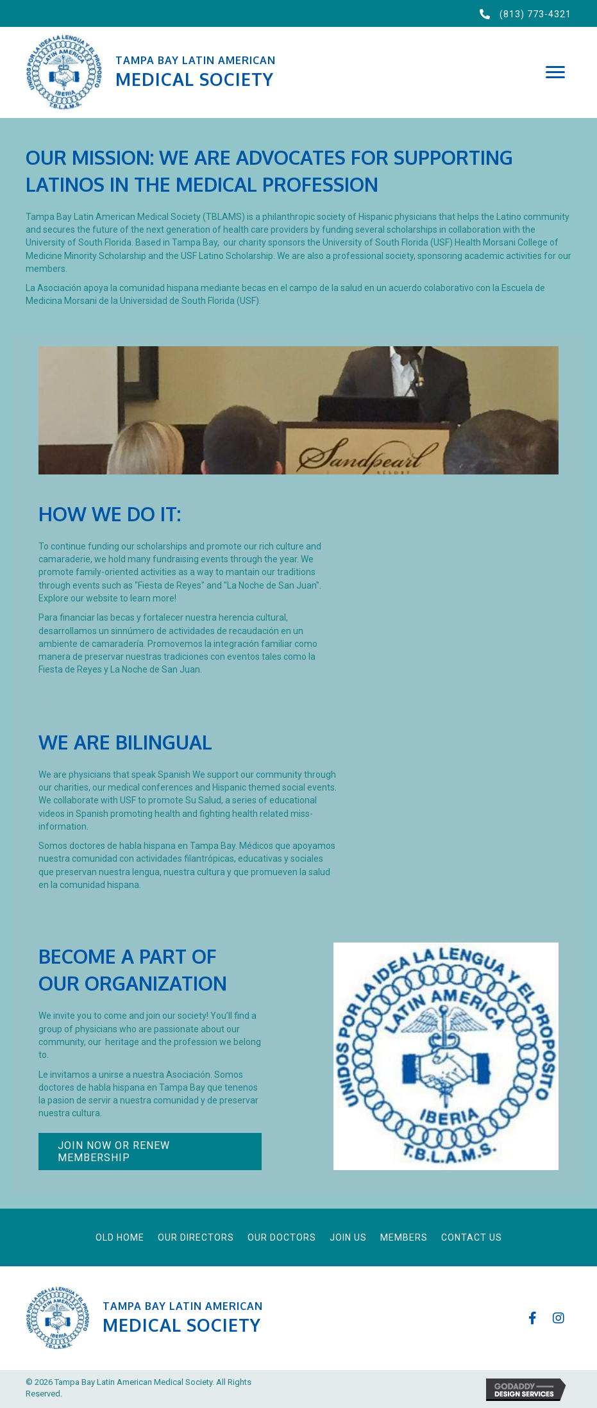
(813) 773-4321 (535, 14)
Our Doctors (282, 1237)
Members (404, 1237)
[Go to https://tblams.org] (270, 72)
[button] (555, 72)
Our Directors (196, 1237)
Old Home (120, 1237)
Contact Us (471, 1237)
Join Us (348, 1237)
